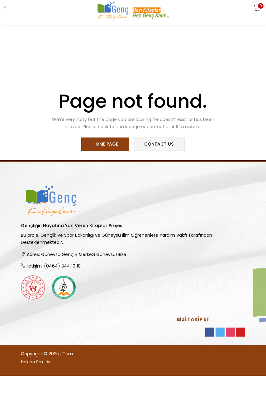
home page (105, 144)
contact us (158, 144)
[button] (256, 8)
